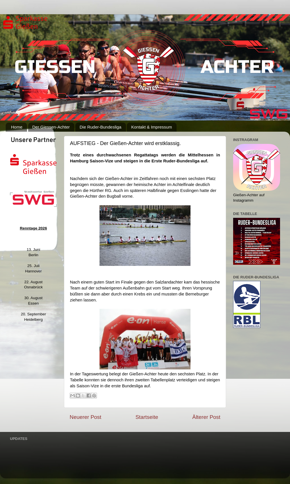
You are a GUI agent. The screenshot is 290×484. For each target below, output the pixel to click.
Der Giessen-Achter (51, 127)
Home (16, 127)
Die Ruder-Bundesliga (100, 127)
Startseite (146, 417)
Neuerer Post (85, 417)
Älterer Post (206, 417)
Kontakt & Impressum (151, 127)
